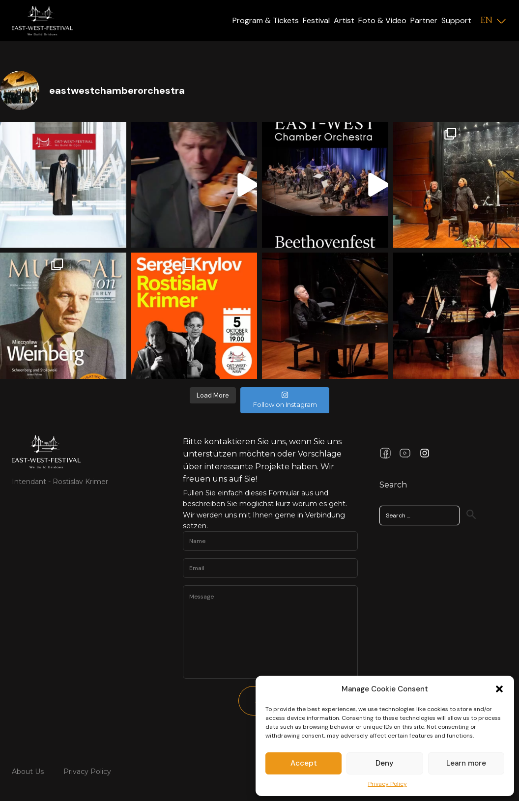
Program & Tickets (265, 20)
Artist (344, 20)
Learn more (466, 763)
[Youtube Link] (405, 453)
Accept (303, 763)
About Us (28, 771)
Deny (384, 763)
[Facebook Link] (385, 453)
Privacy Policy (387, 784)
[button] (499, 689)
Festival (316, 20)
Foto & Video (382, 20)
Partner (423, 20)
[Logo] (42, 20)
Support (456, 20)
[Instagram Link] (425, 453)
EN (486, 20)
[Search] (471, 514)
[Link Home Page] (46, 451)
